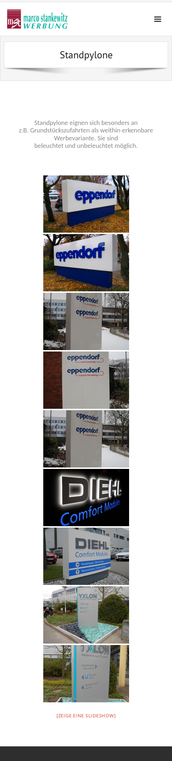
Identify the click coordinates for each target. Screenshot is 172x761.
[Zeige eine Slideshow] (86, 715)
